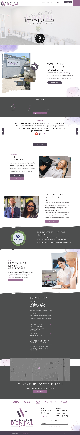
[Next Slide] (77, 131)
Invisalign (2, 170)
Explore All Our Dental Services (40, 113)
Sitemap (24, 433)
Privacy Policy (28, 433)
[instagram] (46, 416)
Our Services (50, 4)
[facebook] (41, 416)
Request (76, 3)
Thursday (58, 415)
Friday (57, 416)
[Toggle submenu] (44, 4)
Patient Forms (68, 2)
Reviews (64, 4)
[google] (44, 416)
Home (37, 4)
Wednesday (58, 413)
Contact (70, 4)
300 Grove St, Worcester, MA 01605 (47, 2)
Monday (57, 410)
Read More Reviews (40, 144)
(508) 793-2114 (57, 2)
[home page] (9, 3)
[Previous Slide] (3, 131)
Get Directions (40, 391)
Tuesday (57, 412)
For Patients (57, 4)
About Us (43, 4)
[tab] (38, 142)
